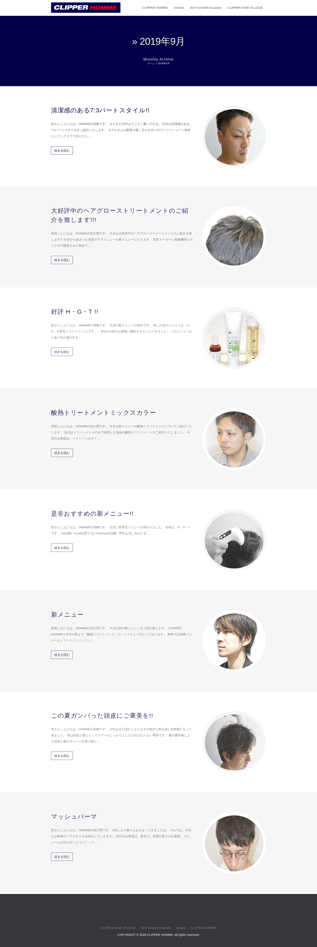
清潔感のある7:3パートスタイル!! (100, 110)
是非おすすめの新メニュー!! (92, 510)
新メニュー (67, 611)
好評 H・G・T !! (74, 308)
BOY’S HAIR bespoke (205, 7)
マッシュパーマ (74, 813)
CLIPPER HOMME (155, 7)
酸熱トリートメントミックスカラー (103, 409)
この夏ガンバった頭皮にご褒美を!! (102, 712)
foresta (179, 7)
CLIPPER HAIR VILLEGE (245, 7)
